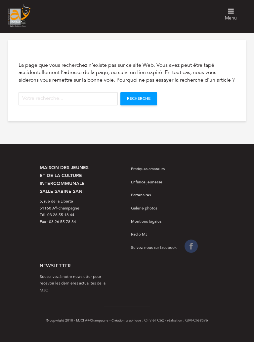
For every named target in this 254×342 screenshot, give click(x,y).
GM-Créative (196, 321)
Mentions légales (146, 222)
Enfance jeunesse (146, 182)
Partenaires (141, 195)
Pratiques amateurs (148, 169)
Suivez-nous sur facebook (154, 248)
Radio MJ (139, 235)
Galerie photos (144, 208)
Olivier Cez (154, 321)
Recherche (138, 99)
